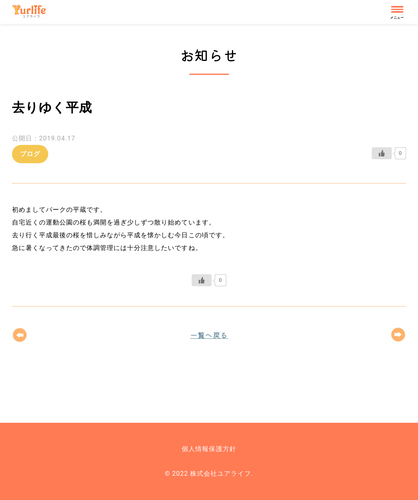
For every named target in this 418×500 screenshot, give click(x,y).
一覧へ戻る (209, 335)
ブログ (30, 154)
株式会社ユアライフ (32, 12)
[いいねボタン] (382, 153)
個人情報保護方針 (209, 449)
